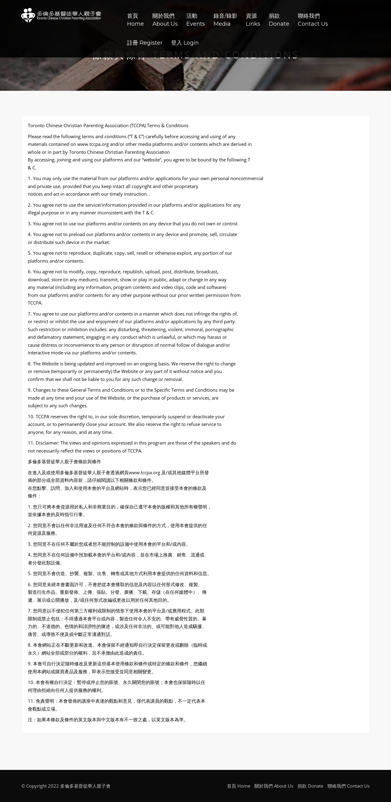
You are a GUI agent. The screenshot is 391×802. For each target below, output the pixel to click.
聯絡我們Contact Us (313, 20)
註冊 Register (145, 42)
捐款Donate (279, 20)
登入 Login (185, 42)
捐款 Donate (310, 786)
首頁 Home (238, 786)
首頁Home (135, 20)
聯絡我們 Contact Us (348, 786)
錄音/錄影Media (225, 20)
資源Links (253, 20)
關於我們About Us (165, 20)
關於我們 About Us (273, 786)
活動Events (195, 20)
